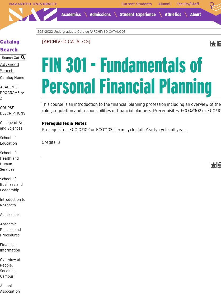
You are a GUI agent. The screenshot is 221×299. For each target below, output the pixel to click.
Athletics (173, 14)
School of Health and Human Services (9, 161)
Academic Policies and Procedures (10, 229)
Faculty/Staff (188, 4)
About (195, 14)
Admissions (100, 14)
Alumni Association (10, 288)
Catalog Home (12, 77)
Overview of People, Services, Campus (10, 268)
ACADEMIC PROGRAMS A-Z (12, 92)
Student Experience (138, 14)
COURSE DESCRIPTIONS (12, 110)
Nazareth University (33, 12)
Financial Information (10, 247)
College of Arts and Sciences (13, 125)
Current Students (136, 4)
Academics (71, 14)
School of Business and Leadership (11, 184)
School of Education (8, 140)
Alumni (164, 4)
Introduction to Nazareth (12, 202)
